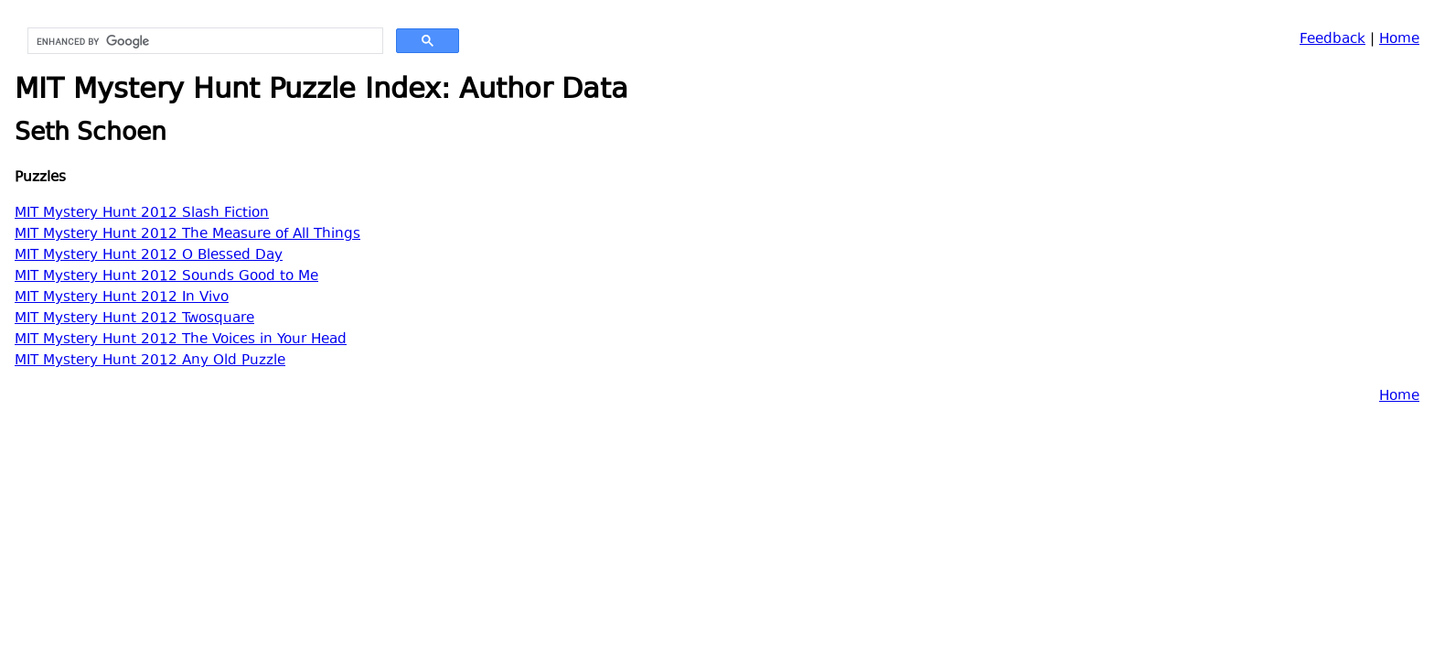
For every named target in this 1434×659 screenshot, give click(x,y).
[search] (203, 41)
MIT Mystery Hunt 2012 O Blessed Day (149, 255)
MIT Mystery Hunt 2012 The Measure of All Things (187, 234)
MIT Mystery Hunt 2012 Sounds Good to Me (166, 276)
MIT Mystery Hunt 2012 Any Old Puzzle (150, 361)
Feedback (1332, 39)
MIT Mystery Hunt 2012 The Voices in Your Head (181, 340)
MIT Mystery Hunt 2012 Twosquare (134, 319)
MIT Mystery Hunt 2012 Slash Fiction (142, 213)
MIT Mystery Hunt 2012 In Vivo (122, 297)
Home (1399, 39)
